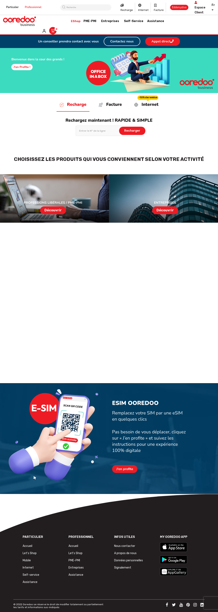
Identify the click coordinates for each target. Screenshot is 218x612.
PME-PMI (74, 560)
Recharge (127, 10)
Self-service (31, 575)
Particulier (12, 7)
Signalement (122, 567)
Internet (143, 10)
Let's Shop (30, 553)
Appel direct (163, 41)
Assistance (30, 582)
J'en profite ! (22, 67)
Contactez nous (122, 41)
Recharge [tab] (73, 104)
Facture (159, 10)
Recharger (132, 130)
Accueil (27, 546)
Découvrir (53, 210)
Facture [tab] (110, 104)
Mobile (27, 560)
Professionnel (33, 7)
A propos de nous (125, 553)
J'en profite (124, 469)
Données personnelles (128, 560)
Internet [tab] (146, 104)
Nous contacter (124, 546)
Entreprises (76, 567)
